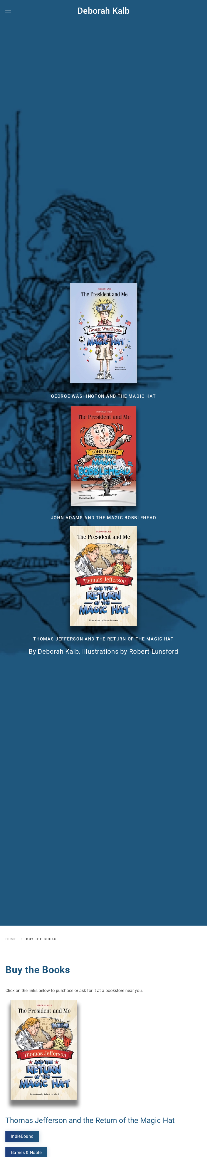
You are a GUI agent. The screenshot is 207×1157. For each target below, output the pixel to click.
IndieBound (22, 1136)
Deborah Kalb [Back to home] (103, 11)
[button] (8, 11)
